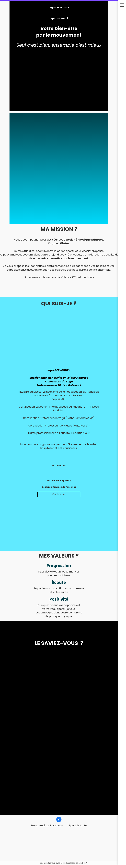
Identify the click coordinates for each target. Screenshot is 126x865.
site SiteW (83, 863)
